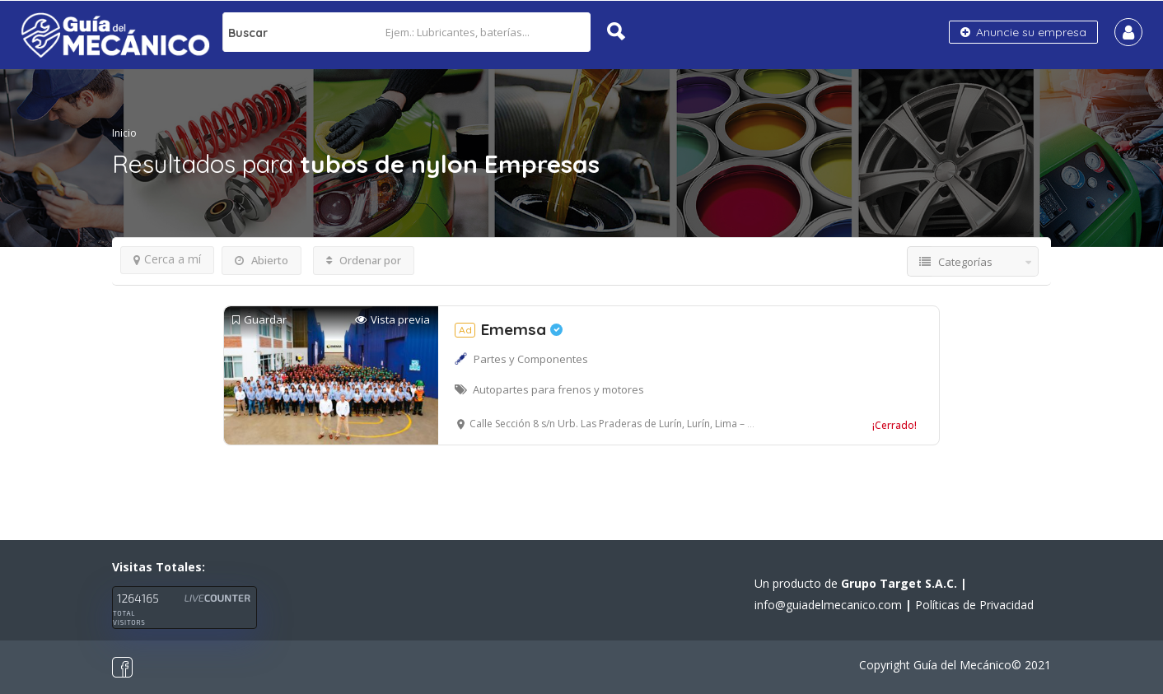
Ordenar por (363, 260)
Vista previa (392, 320)
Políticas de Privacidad (974, 604)
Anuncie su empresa (1023, 32)
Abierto (261, 260)
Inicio (124, 133)
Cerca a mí (167, 259)
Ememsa (509, 329)
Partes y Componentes (531, 359)
